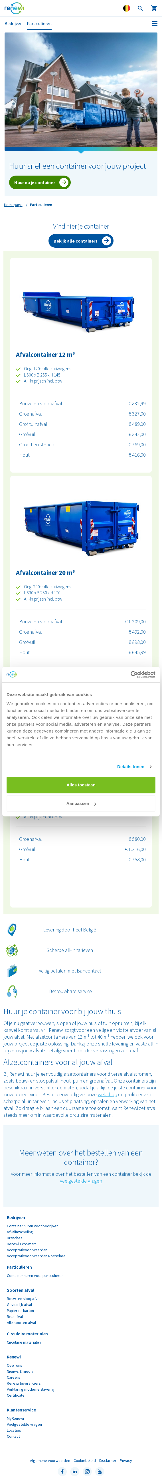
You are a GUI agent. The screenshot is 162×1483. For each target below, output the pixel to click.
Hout (24, 454)
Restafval (15, 1316)
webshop (107, 1094)
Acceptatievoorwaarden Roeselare (36, 1255)
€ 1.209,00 (135, 621)
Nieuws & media (20, 1371)
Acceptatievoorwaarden (27, 1249)
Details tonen (130, 766)
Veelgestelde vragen (24, 1424)
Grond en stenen (36, 444)
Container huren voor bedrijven (32, 1225)
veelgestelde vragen (81, 1180)
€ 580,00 (137, 839)
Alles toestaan (81, 784)
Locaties (14, 1430)
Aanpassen (81, 803)
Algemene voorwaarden (50, 1460)
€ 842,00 (137, 434)
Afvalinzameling (20, 1231)
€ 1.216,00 (135, 849)
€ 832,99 (137, 403)
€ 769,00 (137, 444)
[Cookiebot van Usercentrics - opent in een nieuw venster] (130, 674)
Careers (13, 1377)
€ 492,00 (137, 631)
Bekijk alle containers (76, 241)
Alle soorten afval (21, 1322)
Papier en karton (20, 1310)
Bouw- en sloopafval (40, 403)
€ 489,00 (137, 424)
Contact (13, 1436)
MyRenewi (15, 1418)
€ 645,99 (137, 652)
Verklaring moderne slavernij (30, 1389)
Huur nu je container (34, 182)
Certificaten (17, 1395)
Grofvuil (27, 434)
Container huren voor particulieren (35, 1275)
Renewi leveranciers (24, 1383)
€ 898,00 (137, 642)
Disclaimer (107, 1460)
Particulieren (39, 23)
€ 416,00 (137, 454)
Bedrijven (13, 23)
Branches (15, 1237)
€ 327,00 (137, 413)
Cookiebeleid (85, 1460)
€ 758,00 (137, 859)
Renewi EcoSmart (21, 1243)
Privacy (126, 1460)
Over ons (14, 1365)
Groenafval (30, 413)
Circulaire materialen (24, 1342)
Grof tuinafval (33, 424)
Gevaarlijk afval (19, 1304)
